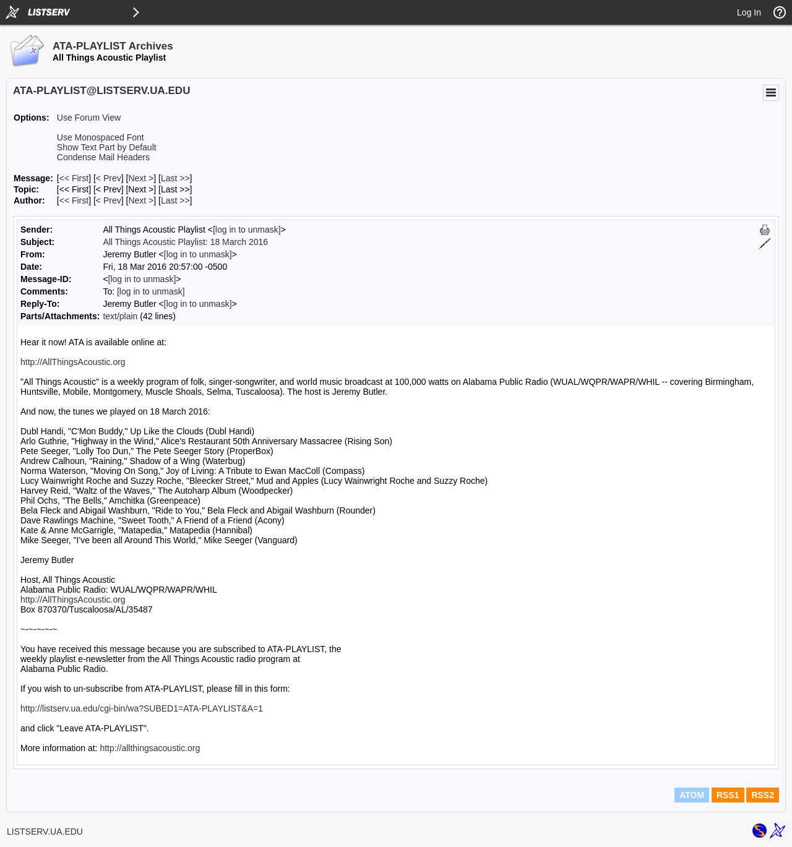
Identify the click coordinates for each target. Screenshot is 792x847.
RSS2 (762, 795)
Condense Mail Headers (103, 157)
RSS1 (728, 795)
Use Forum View (89, 118)
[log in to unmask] (247, 229)
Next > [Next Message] (140, 178)
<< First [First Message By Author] (73, 200)
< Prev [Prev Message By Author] (108, 200)
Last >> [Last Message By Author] (175, 200)
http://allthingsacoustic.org (150, 748)
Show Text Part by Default (107, 147)
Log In (749, 12)
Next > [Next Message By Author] (140, 200)
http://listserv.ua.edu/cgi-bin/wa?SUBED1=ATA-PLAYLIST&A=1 (141, 708)
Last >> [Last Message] (175, 178)
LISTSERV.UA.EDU (45, 831)
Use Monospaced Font (100, 137)
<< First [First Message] (73, 178)
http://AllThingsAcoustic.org (73, 362)
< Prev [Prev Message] (108, 178)
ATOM (691, 795)
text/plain (120, 316)
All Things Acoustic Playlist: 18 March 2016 (185, 242)
